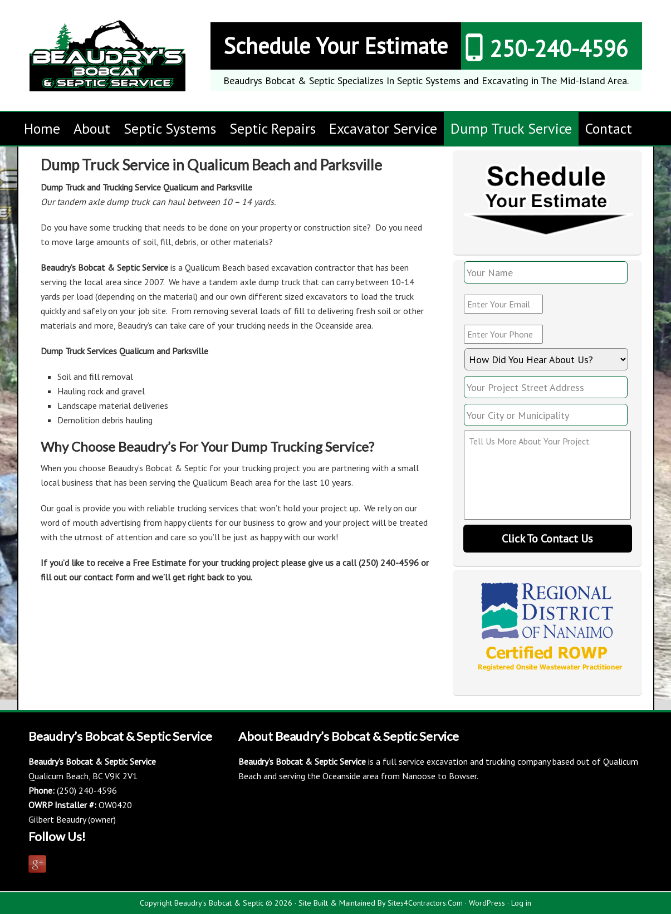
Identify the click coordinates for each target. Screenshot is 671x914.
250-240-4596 (559, 48)
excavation (447, 761)
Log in (521, 903)
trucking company (518, 761)
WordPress (487, 903)
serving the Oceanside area (329, 775)
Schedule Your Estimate (335, 45)
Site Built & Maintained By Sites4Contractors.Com (380, 903)
